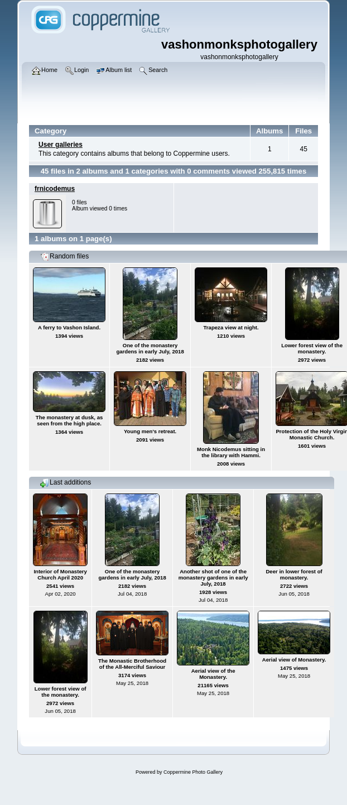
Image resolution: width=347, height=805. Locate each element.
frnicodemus (55, 189)
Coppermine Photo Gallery (193, 772)
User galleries (60, 144)
